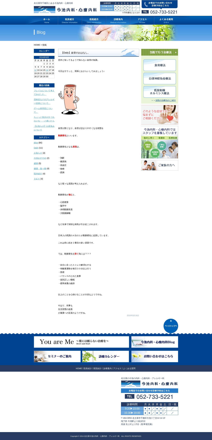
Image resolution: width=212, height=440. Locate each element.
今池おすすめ (40, 158)
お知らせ (38, 153)
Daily (36, 148)
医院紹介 (97, 368)
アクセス (117, 368)
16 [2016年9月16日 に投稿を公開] (47, 70)
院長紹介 (88, 368)
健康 (36, 163)
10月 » (43, 79)
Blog (36, 143)
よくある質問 (129, 368)
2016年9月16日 (133, 315)
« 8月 (36, 79)
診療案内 (107, 368)
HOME (37, 45)
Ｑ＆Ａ (37, 179)
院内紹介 (38, 173)
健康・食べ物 (40, 168)
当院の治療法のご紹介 (165, 100)
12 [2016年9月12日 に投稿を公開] (35, 70)
